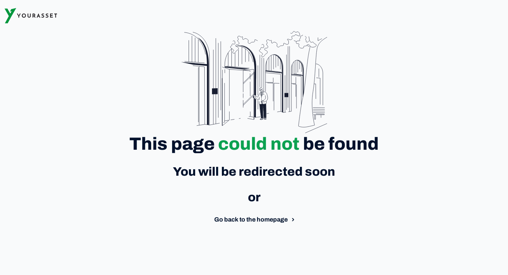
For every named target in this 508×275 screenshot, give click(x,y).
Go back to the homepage (251, 219)
